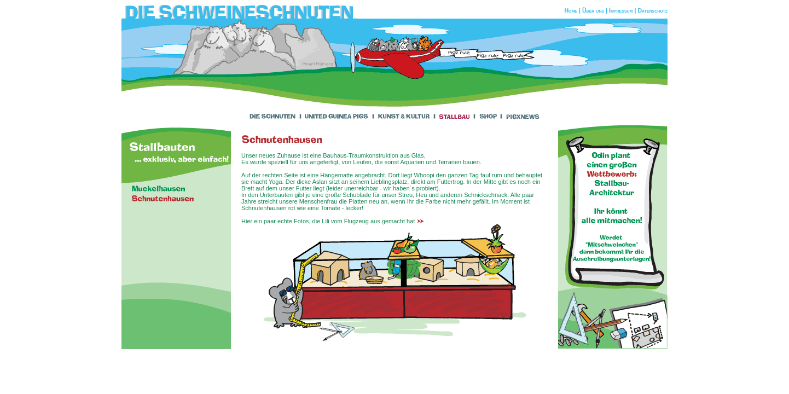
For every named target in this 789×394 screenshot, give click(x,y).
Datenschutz (652, 10)
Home (570, 10)
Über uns (593, 10)
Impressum (621, 10)
